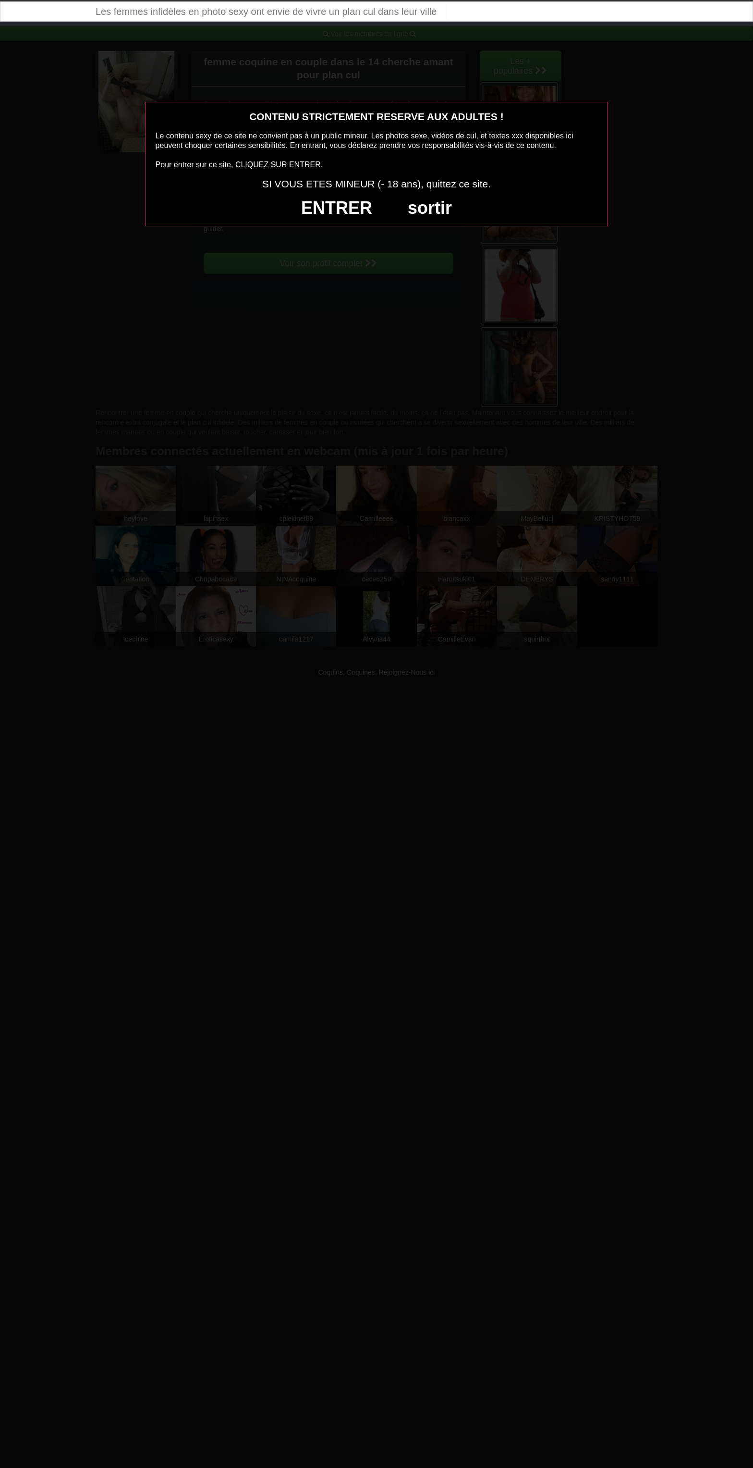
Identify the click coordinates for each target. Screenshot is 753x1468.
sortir (430, 208)
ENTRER (336, 208)
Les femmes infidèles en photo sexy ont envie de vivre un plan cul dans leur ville (266, 11)
